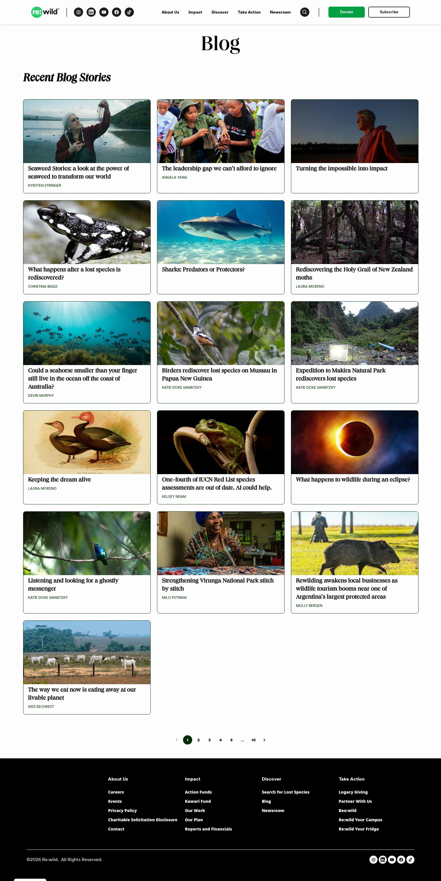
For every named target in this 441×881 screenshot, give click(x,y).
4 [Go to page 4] (220, 740)
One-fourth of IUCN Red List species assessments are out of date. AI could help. (217, 484)
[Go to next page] (264, 740)
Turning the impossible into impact (341, 169)
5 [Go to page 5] (231, 740)
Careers (116, 792)
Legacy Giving (353, 792)
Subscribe (389, 12)
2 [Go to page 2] (198, 740)
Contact (116, 829)
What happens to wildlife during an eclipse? (353, 480)
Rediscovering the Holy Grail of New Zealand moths (354, 274)
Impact (195, 12)
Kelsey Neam (174, 497)
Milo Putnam (174, 598)
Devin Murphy (41, 396)
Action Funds (198, 792)
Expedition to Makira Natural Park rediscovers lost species (340, 375)
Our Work (195, 810)
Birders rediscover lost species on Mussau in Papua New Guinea (219, 375)
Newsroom (280, 12)
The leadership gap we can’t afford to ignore (219, 169)
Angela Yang (174, 177)
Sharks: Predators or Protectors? (203, 270)
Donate (346, 12)
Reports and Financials (208, 829)
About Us (170, 12)
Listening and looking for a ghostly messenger (73, 585)
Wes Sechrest (41, 707)
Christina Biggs (42, 287)
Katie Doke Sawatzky (182, 388)
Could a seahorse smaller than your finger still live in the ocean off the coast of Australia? (82, 379)
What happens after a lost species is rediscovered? (74, 274)
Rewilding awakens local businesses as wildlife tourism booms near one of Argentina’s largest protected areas (346, 589)
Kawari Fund (198, 801)
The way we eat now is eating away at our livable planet (82, 694)
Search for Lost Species (285, 792)
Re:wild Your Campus (360, 819)
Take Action (249, 12)
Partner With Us (355, 801)
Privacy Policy (122, 810)
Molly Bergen (309, 606)
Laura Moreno (310, 287)
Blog (266, 801)
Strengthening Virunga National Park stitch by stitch (218, 585)
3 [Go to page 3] (209, 740)
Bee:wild (348, 810)
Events (115, 801)
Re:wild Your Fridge (359, 829)
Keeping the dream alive (59, 480)
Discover (220, 12)
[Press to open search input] (304, 12)
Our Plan (194, 819)
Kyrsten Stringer (44, 186)
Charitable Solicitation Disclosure (142, 819)
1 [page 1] (187, 740)
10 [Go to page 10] (253, 740)
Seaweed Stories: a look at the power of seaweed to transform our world (78, 173)
